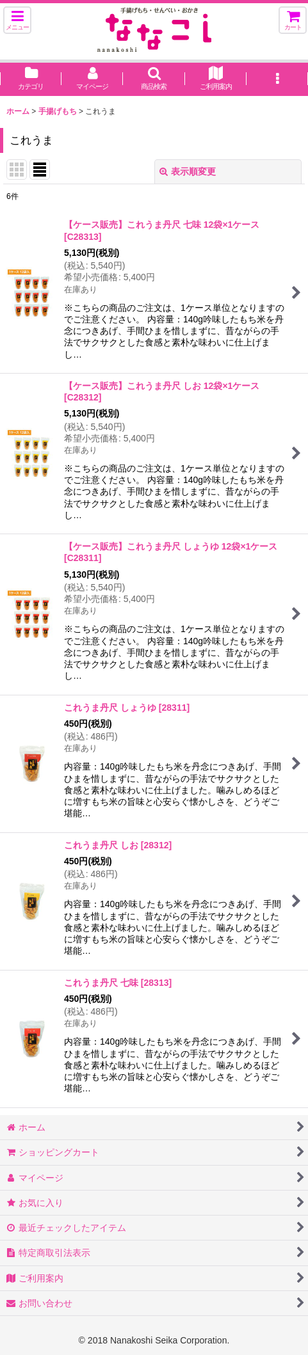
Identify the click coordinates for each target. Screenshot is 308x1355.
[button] (17, 20)
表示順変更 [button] (187, 171)
